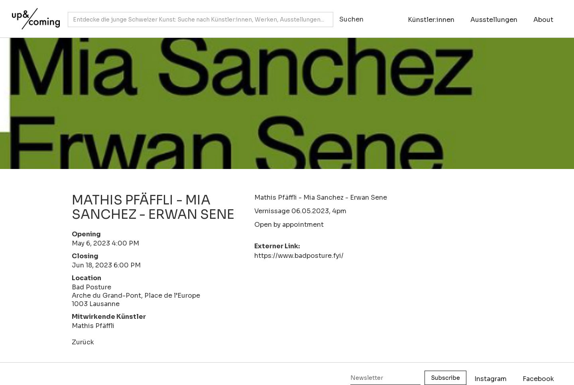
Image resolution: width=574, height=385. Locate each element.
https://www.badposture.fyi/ (299, 255)
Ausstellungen (493, 20)
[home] (34, 14)
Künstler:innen (431, 20)
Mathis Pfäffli (93, 326)
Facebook (538, 379)
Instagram (490, 379)
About (543, 20)
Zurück (83, 342)
